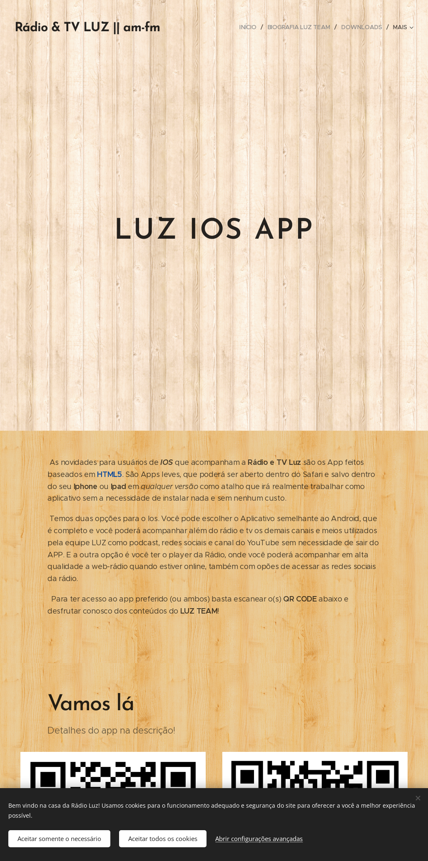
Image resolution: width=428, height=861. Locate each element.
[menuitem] (251, 27)
